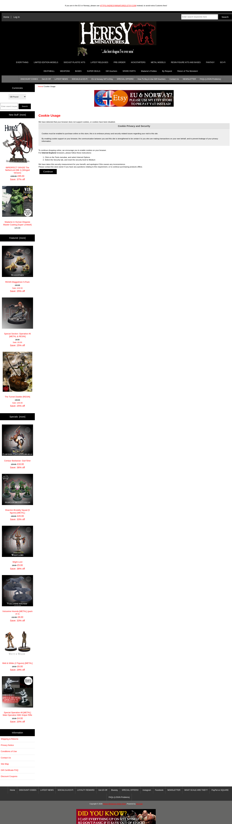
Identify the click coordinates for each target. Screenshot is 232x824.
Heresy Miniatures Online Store (114, 804)
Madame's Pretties (149, 71)
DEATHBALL (49, 71)
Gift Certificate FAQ (9, 770)
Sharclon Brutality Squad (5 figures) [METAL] (17, 494)
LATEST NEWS (61, 79)
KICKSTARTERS (138, 62)
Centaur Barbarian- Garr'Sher (17, 443)
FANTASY (210, 62)
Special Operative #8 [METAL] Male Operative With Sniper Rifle (17, 696)
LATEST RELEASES (99, 62)
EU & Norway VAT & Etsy (102, 79)
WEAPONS (65, 71)
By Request (167, 71)
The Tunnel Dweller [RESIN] (17, 375)
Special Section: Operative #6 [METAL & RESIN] (17, 317)
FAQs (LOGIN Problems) (210, 79)
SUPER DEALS (93, 71)
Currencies (17, 88)
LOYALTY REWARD (85, 790)
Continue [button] (48, 171)
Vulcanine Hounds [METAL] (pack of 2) (17, 595)
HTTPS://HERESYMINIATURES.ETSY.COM (118, 5)
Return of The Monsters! (187, 71)
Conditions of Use (9, 751)
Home (6, 17)
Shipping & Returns (9, 739)
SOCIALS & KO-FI (80, 79)
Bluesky (114, 790)
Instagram (147, 790)
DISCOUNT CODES (29, 79)
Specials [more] (17, 416)
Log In (17, 17)
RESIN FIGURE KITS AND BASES (186, 62)
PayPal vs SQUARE (220, 790)
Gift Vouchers (111, 71)
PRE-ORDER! (120, 62)
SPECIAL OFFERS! (125, 79)
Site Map (5, 764)
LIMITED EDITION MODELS (46, 62)
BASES (78, 71)
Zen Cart (139, 804)
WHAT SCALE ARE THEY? (196, 790)
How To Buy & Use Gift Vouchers (151, 79)
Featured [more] (17, 238)
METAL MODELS (158, 62)
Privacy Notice (7, 745)
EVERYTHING (22, 62)
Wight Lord (17, 544)
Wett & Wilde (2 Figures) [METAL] (17, 645)
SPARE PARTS (129, 71)
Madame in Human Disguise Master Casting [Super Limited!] (17, 206)
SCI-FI (222, 62)
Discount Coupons (9, 776)
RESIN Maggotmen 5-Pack (17, 264)
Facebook (159, 790)
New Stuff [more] (17, 114)
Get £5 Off (46, 79)
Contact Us (174, 79)
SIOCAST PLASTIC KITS (74, 62)
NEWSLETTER (189, 79)
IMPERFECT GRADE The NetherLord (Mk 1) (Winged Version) (17, 148)
